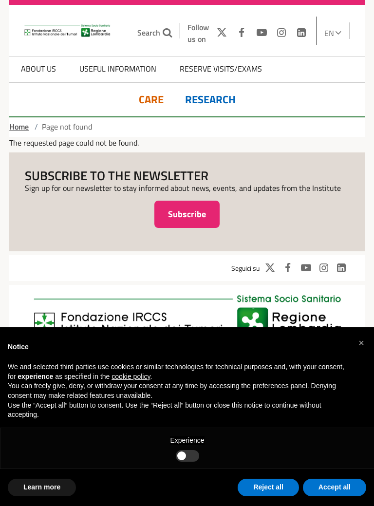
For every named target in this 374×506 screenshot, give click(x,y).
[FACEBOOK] (242, 33)
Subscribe (187, 214)
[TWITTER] (219, 33)
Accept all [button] (334, 487)
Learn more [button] (41, 487)
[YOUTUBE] (262, 33)
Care (151, 99)
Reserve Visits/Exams (221, 69)
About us (38, 69)
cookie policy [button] (131, 376)
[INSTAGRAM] (281, 33)
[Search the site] (168, 33)
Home (19, 126)
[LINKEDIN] (301, 33)
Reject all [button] (268, 487)
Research (210, 99)
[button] (361, 343)
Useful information (117, 69)
